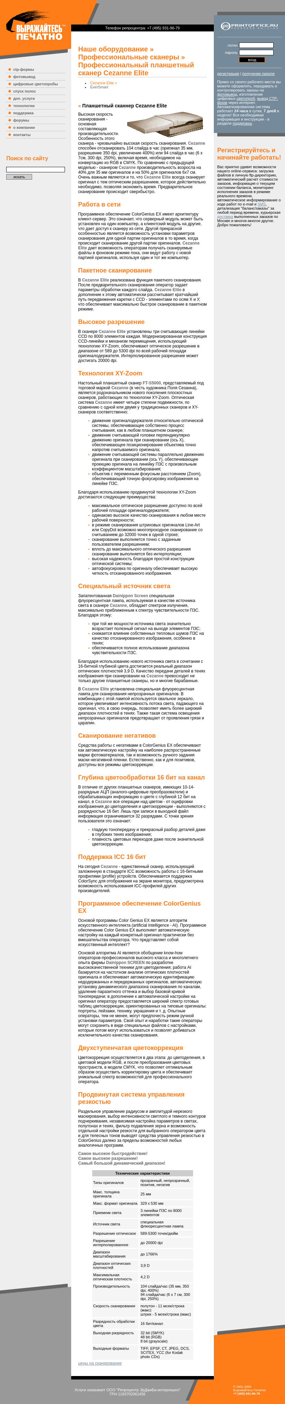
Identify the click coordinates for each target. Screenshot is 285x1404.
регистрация (228, 73)
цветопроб (246, 98)
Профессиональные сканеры (128, 57)
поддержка (23, 113)
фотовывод (24, 77)
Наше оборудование (113, 49)
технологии (24, 106)
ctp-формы (23, 69)
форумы (21, 120)
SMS (261, 204)
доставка (225, 216)
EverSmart (99, 87)
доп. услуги (24, 98)
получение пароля (258, 73)
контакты (22, 135)
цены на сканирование (100, 1363)
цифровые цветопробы (35, 84)
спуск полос (24, 91)
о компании (24, 127)
